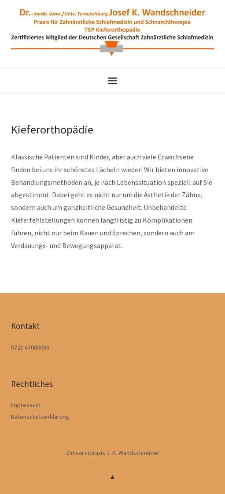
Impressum (26, 405)
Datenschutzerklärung (40, 417)
